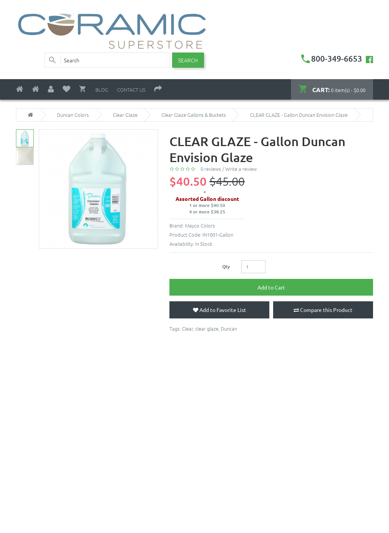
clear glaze (206, 328)
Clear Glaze (125, 114)
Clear (187, 328)
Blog (101, 89)
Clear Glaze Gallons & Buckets (193, 114)
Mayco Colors (200, 225)
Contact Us (131, 89)
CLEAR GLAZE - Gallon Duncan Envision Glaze (299, 114)
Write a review (241, 168)
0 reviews (211, 168)
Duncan (229, 328)
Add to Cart (271, 287)
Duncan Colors (73, 114)
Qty (226, 266)
